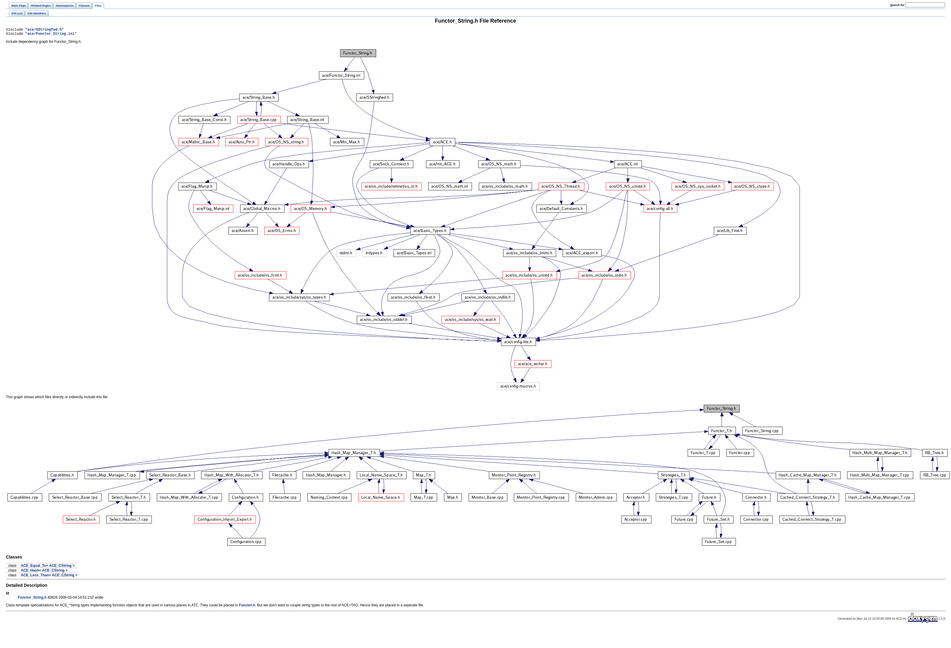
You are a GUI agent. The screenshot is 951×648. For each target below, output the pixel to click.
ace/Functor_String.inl (50, 35)
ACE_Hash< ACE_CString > (44, 572)
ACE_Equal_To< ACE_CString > (48, 567)
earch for (897, 5)
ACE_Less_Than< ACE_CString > (49, 577)
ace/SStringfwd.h (44, 30)
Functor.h (247, 607)
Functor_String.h (32, 599)
